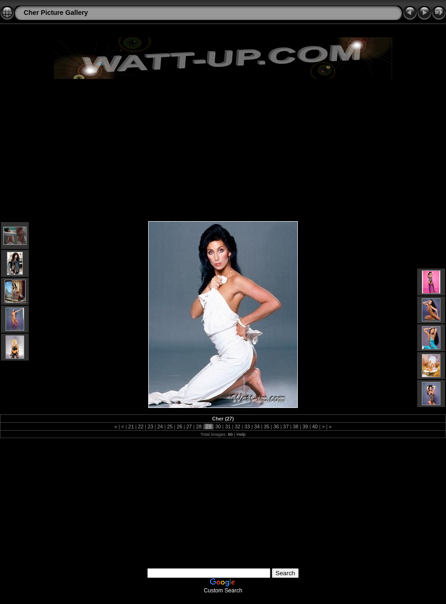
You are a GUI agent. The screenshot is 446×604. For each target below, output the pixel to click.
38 (295, 426)
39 (305, 426)
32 (237, 426)
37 (286, 426)
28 (199, 426)
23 (150, 426)
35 (266, 426)
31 (227, 426)
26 (179, 426)
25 (169, 426)
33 (247, 426)
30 (218, 426)
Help (241, 434)
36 (276, 426)
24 (160, 426)
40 (315, 426)
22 (141, 426)
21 (131, 426)
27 (189, 426)
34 (257, 426)
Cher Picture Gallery (56, 12)
